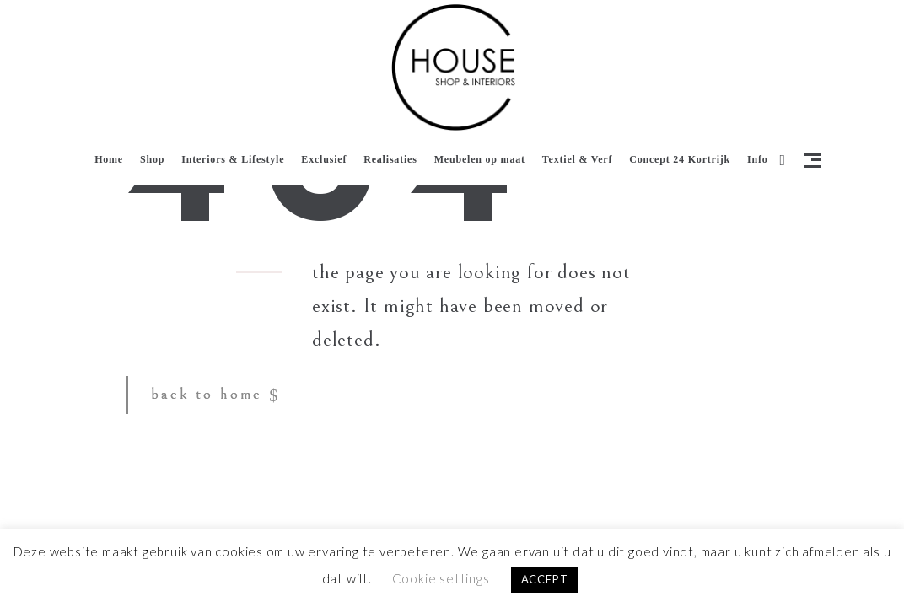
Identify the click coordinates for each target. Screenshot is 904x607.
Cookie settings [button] (441, 578)
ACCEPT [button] (544, 579)
